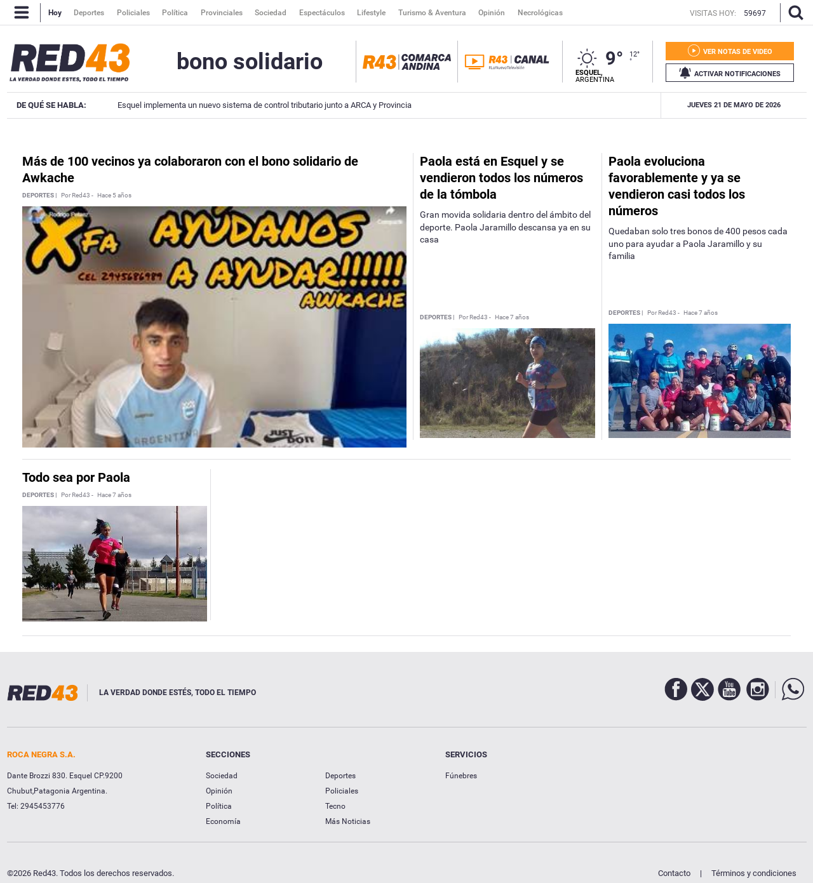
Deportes (340, 775)
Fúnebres (461, 775)
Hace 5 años (114, 195)
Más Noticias (347, 821)
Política (219, 806)
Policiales (341, 791)
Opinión (219, 791)
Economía (223, 821)
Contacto (674, 873)
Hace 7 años (512, 317)
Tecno (335, 806)
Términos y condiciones (753, 873)
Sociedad (222, 775)
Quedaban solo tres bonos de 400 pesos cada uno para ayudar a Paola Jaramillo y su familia (698, 243)
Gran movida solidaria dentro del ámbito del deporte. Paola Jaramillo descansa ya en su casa (505, 226)
